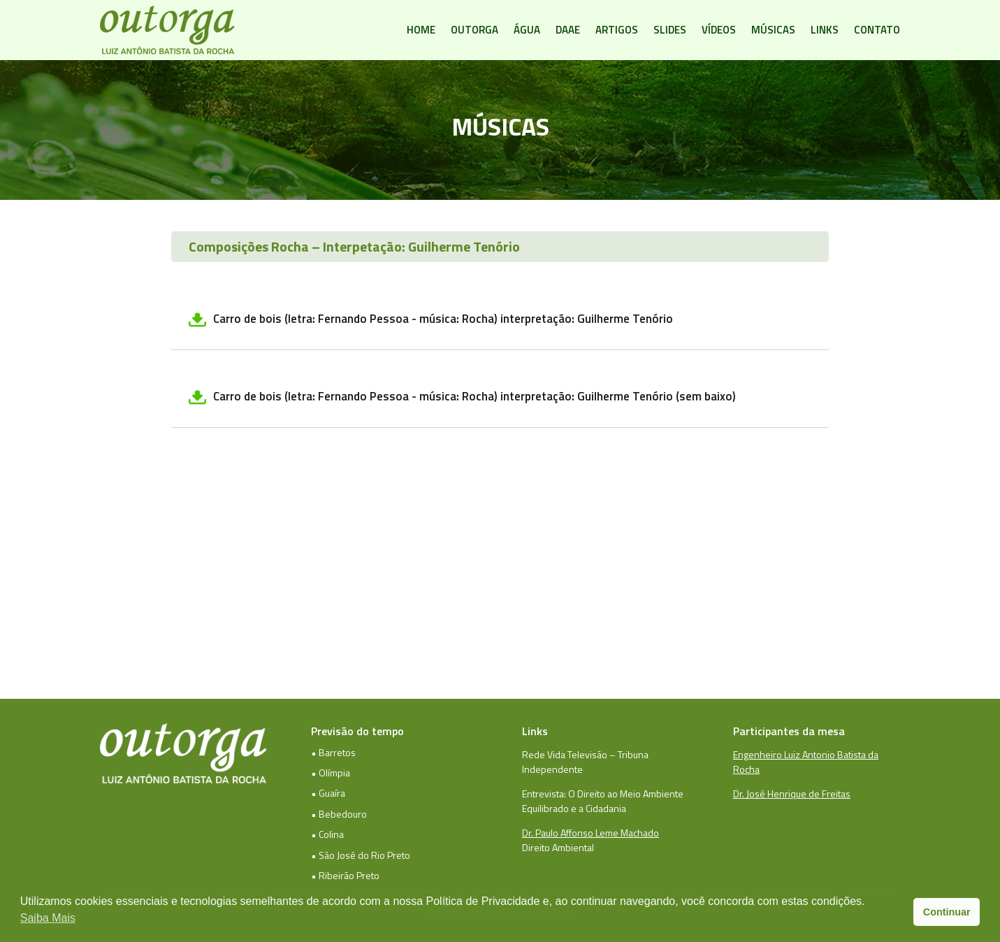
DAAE (568, 30)
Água (527, 30)
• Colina (327, 834)
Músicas (773, 30)
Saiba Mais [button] (47, 918)
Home (421, 30)
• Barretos (333, 752)
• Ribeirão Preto (345, 875)
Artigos (616, 30)
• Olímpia (330, 772)
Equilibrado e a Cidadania (574, 808)
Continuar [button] (947, 912)
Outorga (474, 30)
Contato (877, 30)
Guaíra (332, 792)
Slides (669, 30)
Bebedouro (343, 813)
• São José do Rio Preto (360, 855)
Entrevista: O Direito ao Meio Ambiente (602, 793)
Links (825, 30)
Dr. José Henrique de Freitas (791, 793)
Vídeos (719, 30)
